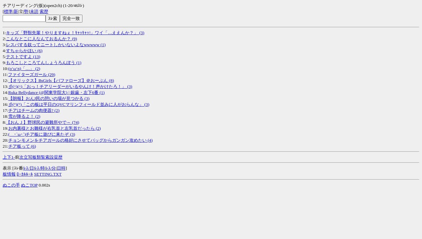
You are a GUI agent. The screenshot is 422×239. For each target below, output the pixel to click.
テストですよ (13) (23, 56)
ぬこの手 (11, 185)
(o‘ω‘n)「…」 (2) (24, 68)
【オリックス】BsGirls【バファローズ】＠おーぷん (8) (61, 80)
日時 (61, 168)
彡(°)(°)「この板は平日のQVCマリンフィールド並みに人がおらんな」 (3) (79, 104)
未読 (34, 11)
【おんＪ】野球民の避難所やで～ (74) (42, 122)
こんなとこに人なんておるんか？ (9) (41, 38)
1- (13, 157)
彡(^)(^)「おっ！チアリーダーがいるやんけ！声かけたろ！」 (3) (70, 86)
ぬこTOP (29, 185)
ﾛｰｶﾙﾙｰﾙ (25, 174)
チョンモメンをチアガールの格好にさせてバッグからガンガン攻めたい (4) (80, 140)
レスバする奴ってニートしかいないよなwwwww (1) (55, 44)
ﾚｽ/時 (40, 168)
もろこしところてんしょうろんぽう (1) (43, 62)
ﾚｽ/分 (51, 168)
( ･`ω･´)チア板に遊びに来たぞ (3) (41, 134)
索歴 (44, 11)
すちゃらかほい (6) (24, 50)
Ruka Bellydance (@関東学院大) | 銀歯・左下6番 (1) (56, 92)
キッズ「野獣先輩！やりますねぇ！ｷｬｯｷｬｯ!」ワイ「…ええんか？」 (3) (75, 32)
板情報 (9, 174)
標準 (8, 11)
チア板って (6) (22, 146)
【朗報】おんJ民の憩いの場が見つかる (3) (48, 98)
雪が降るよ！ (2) (24, 116)
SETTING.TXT (48, 174)
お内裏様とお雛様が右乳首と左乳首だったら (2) (54, 128)
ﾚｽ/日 (29, 168)
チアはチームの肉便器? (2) (34, 110)
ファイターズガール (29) (31, 74)
